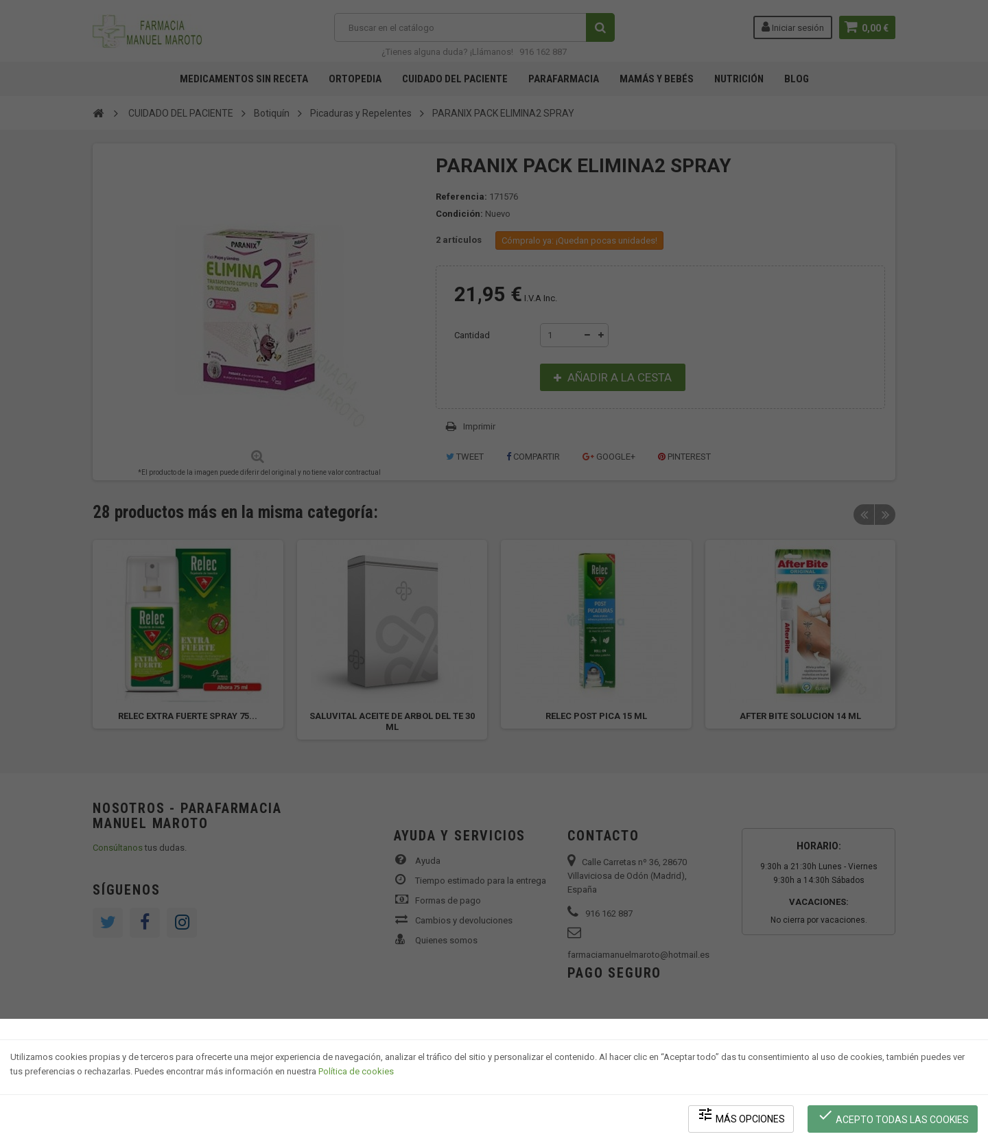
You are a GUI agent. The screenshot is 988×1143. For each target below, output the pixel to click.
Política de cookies (356, 1071)
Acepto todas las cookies (893, 1116)
